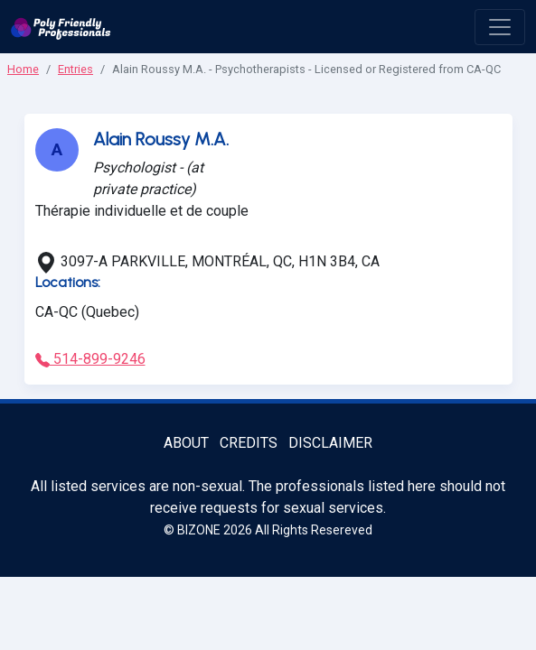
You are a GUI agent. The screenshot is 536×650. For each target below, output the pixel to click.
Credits (248, 442)
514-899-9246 (90, 358)
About (186, 442)
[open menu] (500, 27)
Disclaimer (330, 442)
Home (23, 69)
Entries (75, 69)
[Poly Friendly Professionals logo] (61, 26)
